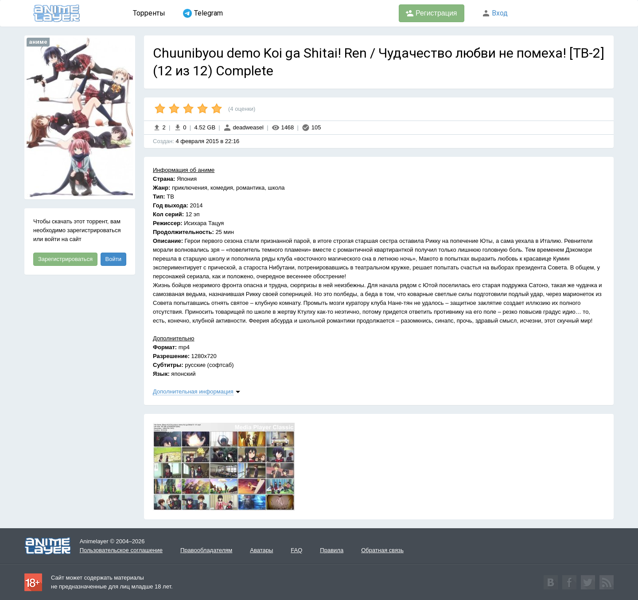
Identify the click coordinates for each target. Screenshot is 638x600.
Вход (495, 13)
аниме (38, 42)
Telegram (203, 13)
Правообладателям (206, 550)
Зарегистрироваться (65, 259)
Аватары (261, 550)
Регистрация (431, 13)
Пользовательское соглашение (121, 550)
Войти (113, 259)
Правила (331, 550)
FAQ (296, 550)
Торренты (149, 13)
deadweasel (243, 127)
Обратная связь (382, 550)
